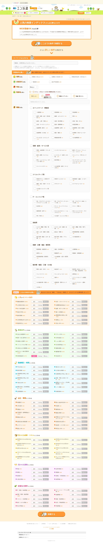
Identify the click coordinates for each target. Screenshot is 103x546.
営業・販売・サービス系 (41, 146)
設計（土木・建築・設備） (43, 232)
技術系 (35, 222)
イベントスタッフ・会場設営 (79, 278)
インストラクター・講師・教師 (79, 283)
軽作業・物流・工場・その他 (42, 265)
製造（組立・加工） (43, 269)
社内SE (40, 206)
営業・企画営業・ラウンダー (43, 151)
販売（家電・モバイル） (43, 155)
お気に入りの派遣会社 (48, 12)
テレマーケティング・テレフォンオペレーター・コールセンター (79, 161)
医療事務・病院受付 (43, 249)
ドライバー (40, 277)
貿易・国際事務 (59, 124)
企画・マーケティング (43, 124)
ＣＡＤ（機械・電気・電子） (43, 227)
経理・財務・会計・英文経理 (43, 117)
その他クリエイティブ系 (43, 189)
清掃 (56, 277)
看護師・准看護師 (78, 253)
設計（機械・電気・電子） (79, 227)
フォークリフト (42, 274)
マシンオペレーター (60, 274)
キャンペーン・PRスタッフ (79, 155)
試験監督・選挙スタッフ (60, 283)
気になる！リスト (20, 13)
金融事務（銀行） (42, 128)
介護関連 (76, 249)
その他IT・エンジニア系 (61, 215)
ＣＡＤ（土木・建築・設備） (60, 227)
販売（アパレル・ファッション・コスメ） (79, 151)
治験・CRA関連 (59, 249)
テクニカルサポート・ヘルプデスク (61, 211)
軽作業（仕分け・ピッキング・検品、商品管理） (80, 270)
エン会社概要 (62, 523)
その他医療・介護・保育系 (61, 257)
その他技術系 (77, 236)
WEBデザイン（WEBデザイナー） (43, 179)
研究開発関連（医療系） (43, 257)
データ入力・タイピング (43, 138)
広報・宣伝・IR (77, 121)
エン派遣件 (16, 2)
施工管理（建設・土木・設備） (43, 237)
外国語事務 (76, 124)
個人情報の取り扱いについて (32, 523)
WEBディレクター (60, 179)
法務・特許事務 (59, 121)
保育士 (39, 253)
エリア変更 (40, 8)
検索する (51, 514)
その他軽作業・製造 (43, 282)
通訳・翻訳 (58, 132)
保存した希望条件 (34, 12)
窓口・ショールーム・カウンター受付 (43, 160)
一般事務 (40, 112)
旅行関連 (57, 160)
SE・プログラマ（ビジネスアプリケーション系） (43, 202)
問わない (46, 301)
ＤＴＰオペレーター (78, 183)
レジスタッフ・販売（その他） (61, 155)
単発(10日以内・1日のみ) (78, 76)
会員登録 (81, 12)
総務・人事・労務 (42, 121)
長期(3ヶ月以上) (36, 76)
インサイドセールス (60, 150)
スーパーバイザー (42, 166)
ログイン (88, 12)
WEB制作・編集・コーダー (79, 179)
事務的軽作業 (58, 137)
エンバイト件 (24, 2)
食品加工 (58, 269)
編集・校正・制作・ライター (43, 184)
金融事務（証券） (59, 128)
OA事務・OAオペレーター (79, 133)
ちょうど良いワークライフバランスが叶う (20, 5)
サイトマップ (79, 5)
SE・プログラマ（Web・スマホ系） (79, 202)
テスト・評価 (77, 206)
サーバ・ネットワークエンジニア (61, 206)
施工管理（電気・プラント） (60, 237)
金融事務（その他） (42, 132)
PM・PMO (40, 215)
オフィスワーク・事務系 (41, 108)
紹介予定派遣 (55, 82)
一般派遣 (34, 82)
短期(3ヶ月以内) (56, 76)
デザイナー (58, 183)
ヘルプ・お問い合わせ (52, 523)
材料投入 (76, 274)
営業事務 (58, 112)
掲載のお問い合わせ (87, 5)
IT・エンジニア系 (38, 197)
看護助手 (58, 253)
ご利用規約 (43, 523)
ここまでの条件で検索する (51, 43)
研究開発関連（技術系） (79, 232)
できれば (40, 301)
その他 (39, 287)
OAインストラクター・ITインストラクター (79, 211)
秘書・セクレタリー (60, 116)
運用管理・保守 (41, 211)
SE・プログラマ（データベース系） (61, 202)
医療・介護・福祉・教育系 (41, 245)
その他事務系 (77, 137)
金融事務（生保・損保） (79, 128)
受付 (75, 116)
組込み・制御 (58, 232)
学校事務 (76, 112)
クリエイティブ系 (38, 174)
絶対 (34, 301)
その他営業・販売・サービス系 (61, 167)
